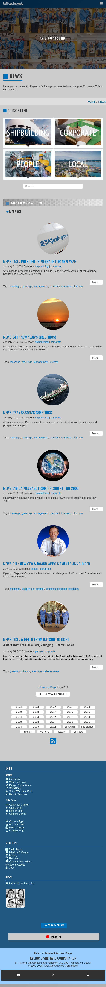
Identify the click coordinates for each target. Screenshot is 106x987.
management (41, 286)
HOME (91, 101)
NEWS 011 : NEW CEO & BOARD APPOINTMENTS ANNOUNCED (47, 565)
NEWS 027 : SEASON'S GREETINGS (29, 414)
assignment (29, 589)
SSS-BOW (13, 788)
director (54, 362)
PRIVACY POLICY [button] (54, 925)
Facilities (12, 858)
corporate (56, 267)
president (55, 286)
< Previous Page (47, 687)
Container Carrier (17, 804)
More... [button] (94, 282)
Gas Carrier (13, 808)
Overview (12, 779)
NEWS (102, 101)
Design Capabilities (18, 785)
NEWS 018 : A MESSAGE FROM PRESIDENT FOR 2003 (41, 489)
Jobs (10, 867)
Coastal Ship (14, 830)
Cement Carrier (15, 814)
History (11, 855)
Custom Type (14, 821)
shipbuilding (42, 267)
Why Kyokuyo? (15, 782)
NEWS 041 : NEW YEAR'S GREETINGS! (31, 338)
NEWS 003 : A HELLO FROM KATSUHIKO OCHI (37, 641)
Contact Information (18, 861)
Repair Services (16, 794)
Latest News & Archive (19, 883)
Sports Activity (15, 864)
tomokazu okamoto (71, 286)
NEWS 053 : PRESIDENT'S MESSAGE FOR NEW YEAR (40, 262)
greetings (28, 286)
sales (56, 671)
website (48, 671)
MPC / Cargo (14, 827)
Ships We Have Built (18, 791)
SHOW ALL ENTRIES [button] (53, 694)
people (35, 570)
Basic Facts (13, 849)
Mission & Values (17, 852)
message (17, 286)
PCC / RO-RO (15, 824)
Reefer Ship (14, 811)
